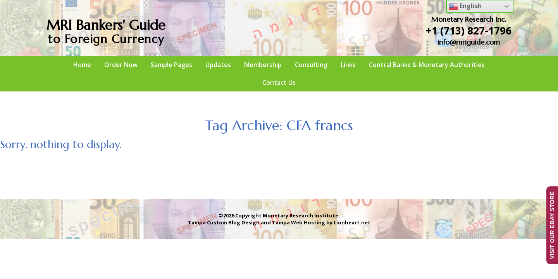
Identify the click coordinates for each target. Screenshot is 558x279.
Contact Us (279, 82)
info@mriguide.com (468, 42)
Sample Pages (171, 64)
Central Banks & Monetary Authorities (427, 64)
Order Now (121, 64)
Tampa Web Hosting (298, 222)
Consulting (311, 64)
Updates (218, 64)
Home (82, 64)
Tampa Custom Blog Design (224, 222)
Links (348, 64)
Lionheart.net (352, 222)
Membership (263, 64)
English (465, 6)
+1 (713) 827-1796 (469, 31)
